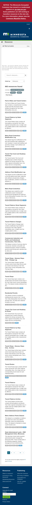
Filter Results (9, 95)
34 (20, 452)
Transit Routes (9, 364)
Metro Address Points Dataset (14, 415)
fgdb (21, 112)
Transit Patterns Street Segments (15, 205)
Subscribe (6, 497)
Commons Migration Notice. (16, 18)
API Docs (9, 461)
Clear (28, 46)
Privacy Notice (6, 501)
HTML (24, 112)
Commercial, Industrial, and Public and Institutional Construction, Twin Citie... (14, 240)
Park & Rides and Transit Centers (15, 101)
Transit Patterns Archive (12, 399)
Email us (5, 499)
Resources (9, 42)
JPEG (7, 375)
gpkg (10, 112)
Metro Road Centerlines (12, 188)
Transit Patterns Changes (13, 221)
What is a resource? (8, 473)
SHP (6, 112)
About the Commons (22, 473)
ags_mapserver (15, 112)
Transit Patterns (10, 382)
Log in (28, 24)
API (25, 459)
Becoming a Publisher (23, 475)
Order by (7, 81)
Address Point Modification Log (15, 172)
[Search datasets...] (14, 75)
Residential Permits (11, 293)
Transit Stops (9, 276)
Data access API (7, 481)
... (17, 452)
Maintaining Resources (8, 479)
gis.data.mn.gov (20, 9)
